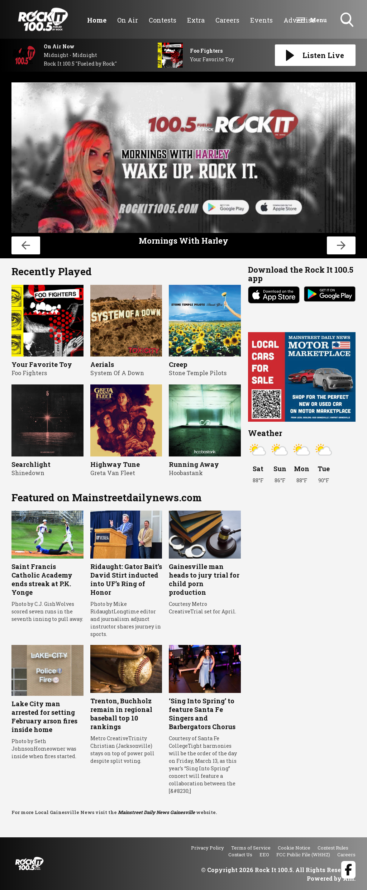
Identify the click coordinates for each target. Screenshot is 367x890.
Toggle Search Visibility (348, 20)
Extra (196, 20)
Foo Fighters (29, 373)
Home (96, 20)
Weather (265, 433)
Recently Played (51, 271)
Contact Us (240, 854)
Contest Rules (333, 847)
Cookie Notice (294, 847)
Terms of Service (251, 847)
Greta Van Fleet (112, 473)
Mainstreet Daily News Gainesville (156, 812)
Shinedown (27, 473)
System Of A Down (117, 373)
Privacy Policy (207, 847)
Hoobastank (186, 473)
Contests (162, 20)
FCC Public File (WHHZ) (303, 854)
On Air (127, 20)
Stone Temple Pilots (198, 373)
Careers (227, 20)
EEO (264, 854)
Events (261, 20)
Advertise (299, 20)
